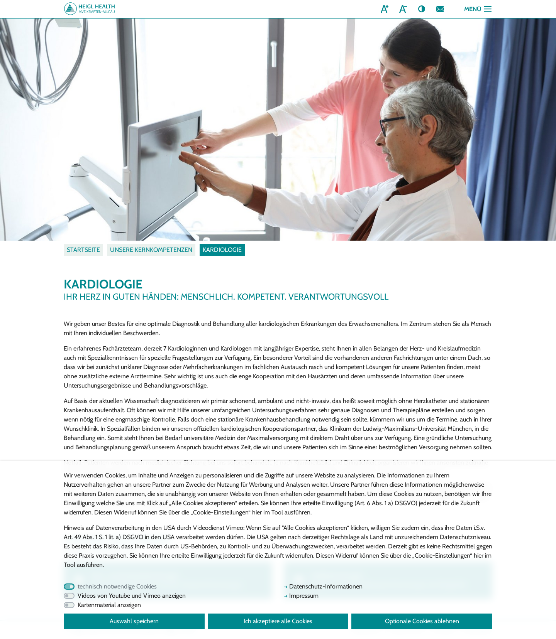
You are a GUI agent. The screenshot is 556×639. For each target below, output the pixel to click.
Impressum (301, 595)
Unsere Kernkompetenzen (151, 249)
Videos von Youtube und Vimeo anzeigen (132, 595)
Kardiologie (222, 249)
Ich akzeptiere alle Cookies (278, 621)
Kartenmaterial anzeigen (109, 605)
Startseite (83, 249)
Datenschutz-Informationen (323, 586)
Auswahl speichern (134, 621)
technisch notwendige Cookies (117, 586)
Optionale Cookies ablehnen (422, 621)
